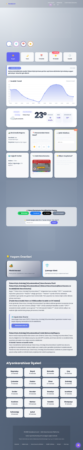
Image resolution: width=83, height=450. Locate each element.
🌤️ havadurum (10, 4)
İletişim (59, 444)
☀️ (34, 147)
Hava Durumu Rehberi (37, 444)
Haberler (59, 3)
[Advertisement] (41, 25)
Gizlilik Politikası (50, 444)
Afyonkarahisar (27, 112)
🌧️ (39, 147)
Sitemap (66, 444)
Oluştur (54, 222)
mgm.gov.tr (51, 439)
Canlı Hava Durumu (71, 3)
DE (54, 5)
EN (58, 5)
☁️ (44, 147)
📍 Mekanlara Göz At (20, 326)
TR (50, 5)
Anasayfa (16, 112)
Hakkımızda (25, 444)
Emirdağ (17, 115)
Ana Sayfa (51, 3)
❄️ (48, 147)
